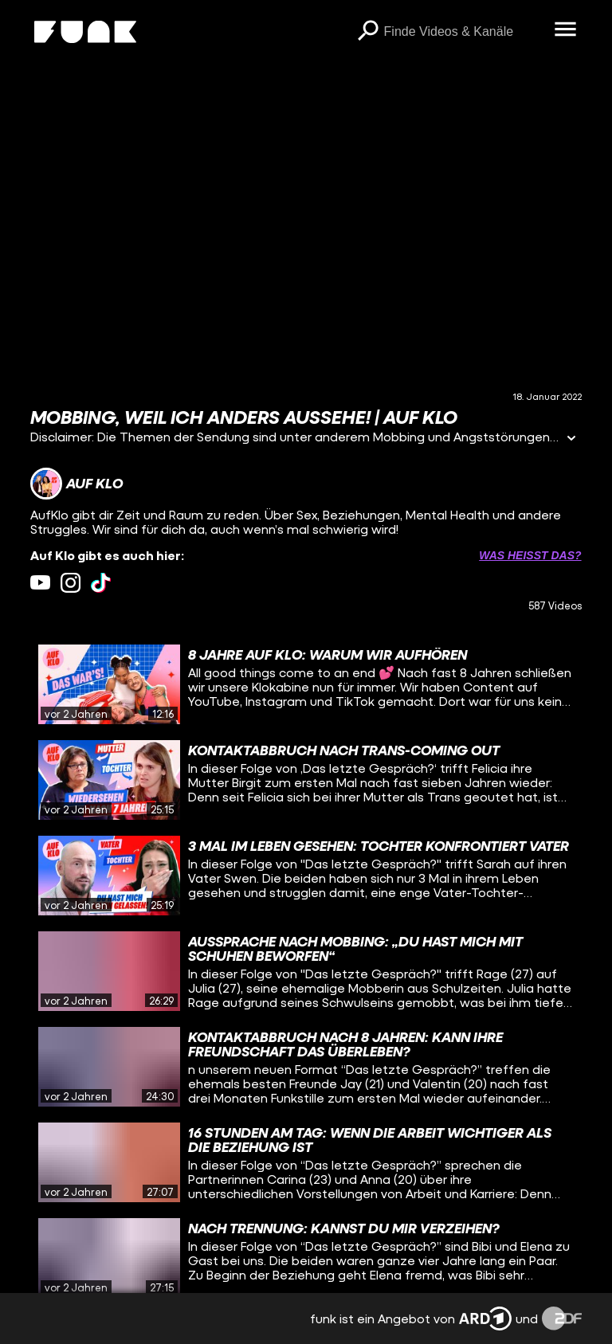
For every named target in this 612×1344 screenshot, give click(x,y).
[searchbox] (463, 32)
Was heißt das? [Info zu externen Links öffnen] (530, 555)
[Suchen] (368, 32)
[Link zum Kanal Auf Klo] (76, 484)
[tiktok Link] (101, 583)
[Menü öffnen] (566, 30)
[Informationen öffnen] (571, 439)
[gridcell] (305, 684)
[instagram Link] (70, 583)
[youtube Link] (40, 583)
